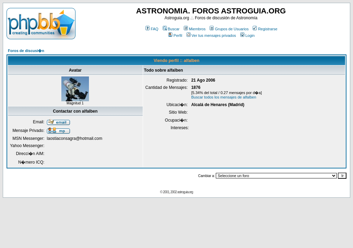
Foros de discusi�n (26, 51)
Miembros (194, 29)
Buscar (171, 29)
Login (247, 35)
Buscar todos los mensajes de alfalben (223, 97)
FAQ (151, 29)
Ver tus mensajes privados (211, 35)
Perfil (175, 35)
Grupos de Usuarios (229, 29)
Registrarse (265, 29)
